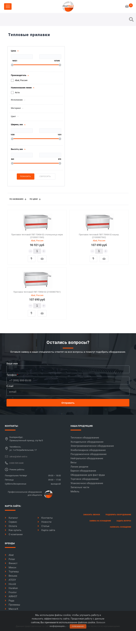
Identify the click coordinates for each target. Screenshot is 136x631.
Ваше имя (12, 363)
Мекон (10, 567)
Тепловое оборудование (85, 437)
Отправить (68, 402)
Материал (16, 108)
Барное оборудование (83, 470)
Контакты (45, 517)
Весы (74, 462)
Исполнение (17, 100)
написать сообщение (120, 527)
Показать (25, 176)
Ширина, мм (17, 124)
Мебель (75, 491)
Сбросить (45, 176)
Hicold (10, 584)
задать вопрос (123, 521)
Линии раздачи (79, 466)
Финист (11, 563)
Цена (13, 51)
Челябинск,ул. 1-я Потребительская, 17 (23, 448)
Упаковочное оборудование (87, 483)
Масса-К (11, 608)
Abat (9, 555)
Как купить (13, 530)
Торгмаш (12, 571)
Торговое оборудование (85, 479)
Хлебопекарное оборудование (88, 450)
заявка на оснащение (100, 521)
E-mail (10, 386)
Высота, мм (17, 149)
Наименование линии (21, 88)
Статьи (43, 526)
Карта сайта (46, 530)
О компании (14, 534)
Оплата (11, 526)
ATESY (10, 579)
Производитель (18, 75)
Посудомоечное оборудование (89, 454)
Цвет (13, 116)
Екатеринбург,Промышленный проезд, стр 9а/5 (26, 439)
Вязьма (11, 575)
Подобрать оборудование (118, 515)
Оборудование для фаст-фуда (88, 474)
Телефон (12, 374)
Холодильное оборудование (87, 441)
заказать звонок (91, 515)
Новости (44, 521)
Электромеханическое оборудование (92, 445)
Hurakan (11, 588)
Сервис (11, 521)
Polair (10, 559)
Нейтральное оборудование (87, 458)
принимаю (78, 626)
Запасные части (80, 487)
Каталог (11, 517)
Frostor (11, 592)
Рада (9, 600)
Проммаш (12, 604)
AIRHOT (11, 596)
